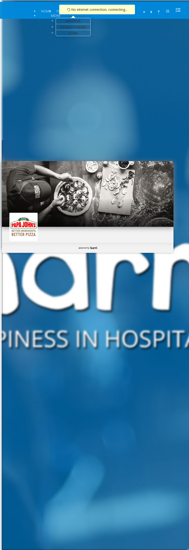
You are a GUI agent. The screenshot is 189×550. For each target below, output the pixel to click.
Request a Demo (73, 27)
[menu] (176, 10)
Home (46, 11)
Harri (94, 248)
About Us (73, 21)
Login (73, 33)
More (55, 15)
